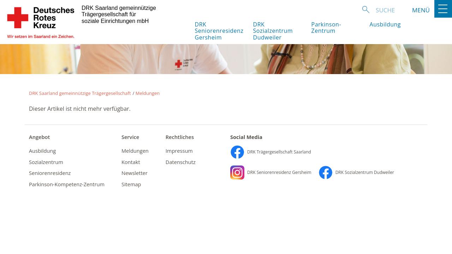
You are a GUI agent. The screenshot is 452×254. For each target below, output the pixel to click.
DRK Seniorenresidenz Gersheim (218, 31)
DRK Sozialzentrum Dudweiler (273, 31)
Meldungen (148, 93)
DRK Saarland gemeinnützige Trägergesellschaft (80, 93)
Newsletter (134, 172)
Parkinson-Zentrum (326, 27)
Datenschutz (181, 161)
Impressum (179, 150)
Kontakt (130, 161)
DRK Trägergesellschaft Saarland (270, 152)
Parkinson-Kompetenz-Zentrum (67, 184)
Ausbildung (385, 24)
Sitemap (131, 184)
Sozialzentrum (46, 161)
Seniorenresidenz (50, 172)
